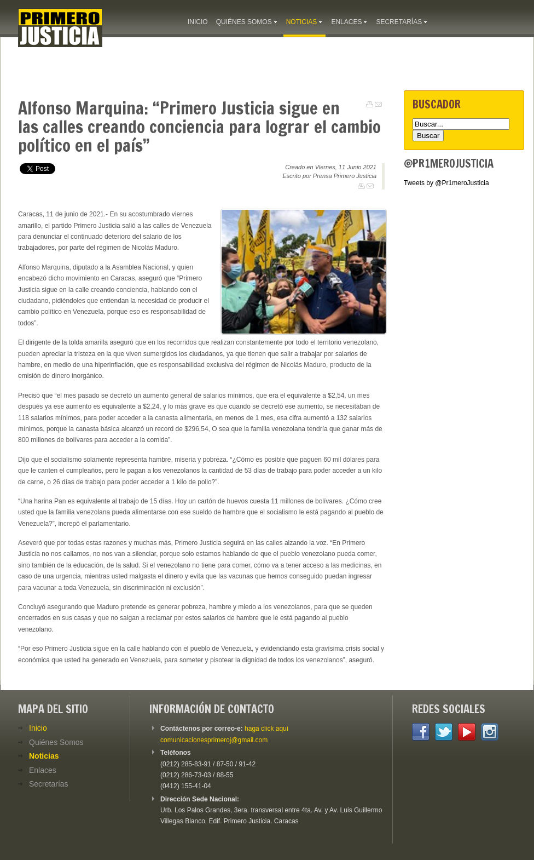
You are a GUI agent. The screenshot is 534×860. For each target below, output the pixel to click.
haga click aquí (266, 728)
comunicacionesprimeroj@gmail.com (214, 740)
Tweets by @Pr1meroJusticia (446, 183)
